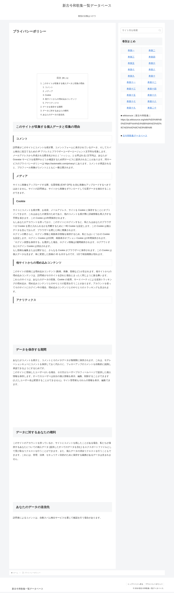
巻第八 (152, 69)
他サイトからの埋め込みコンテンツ (61, 99)
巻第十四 (151, 89)
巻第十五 (131, 95)
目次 (59, 78)
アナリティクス (52, 103)
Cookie (48, 95)
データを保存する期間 (52, 108)
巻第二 (152, 50)
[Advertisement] (62, 53)
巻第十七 (131, 101)
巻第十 (152, 76)
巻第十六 (151, 95)
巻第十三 (131, 89)
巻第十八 (151, 101)
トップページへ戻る (135, 585)
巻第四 (152, 57)
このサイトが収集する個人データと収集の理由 (63, 83)
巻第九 (131, 76)
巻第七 (131, 69)
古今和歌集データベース (135, 135)
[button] (160, 30)
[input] (141, 30)
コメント (49, 87)
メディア (49, 91)
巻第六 (152, 63)
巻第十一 (131, 82)
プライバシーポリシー (153, 585)
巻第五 (131, 63)
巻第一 (131, 50)
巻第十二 (151, 82)
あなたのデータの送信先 (53, 115)
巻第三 (131, 57)
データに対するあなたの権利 (55, 111)
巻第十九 (131, 108)
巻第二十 (151, 108)
